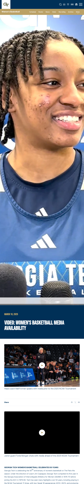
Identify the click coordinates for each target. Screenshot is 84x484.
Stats (54, 12)
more (78, 12)
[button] (60, 4)
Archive (70, 12)
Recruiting (62, 12)
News (48, 12)
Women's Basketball (11, 12)
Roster (40, 12)
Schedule (32, 12)
